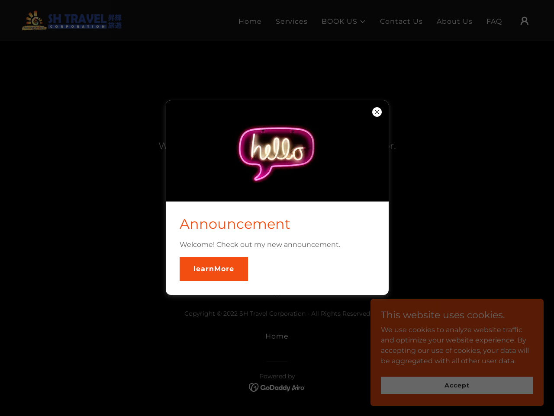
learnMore (213, 269)
